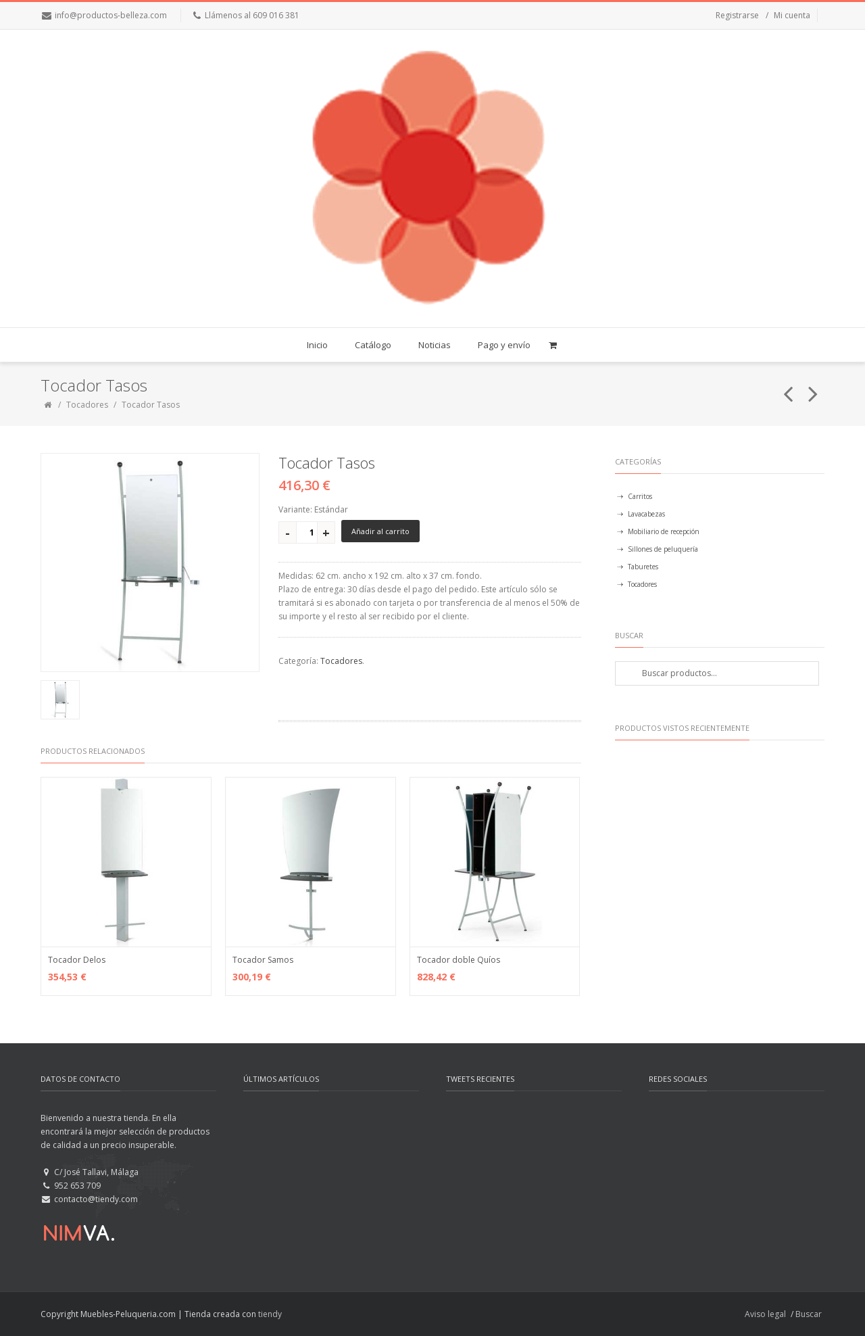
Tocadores (87, 404)
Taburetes (643, 566)
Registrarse (737, 15)
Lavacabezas (646, 514)
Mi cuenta (792, 15)
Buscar (808, 1314)
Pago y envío (504, 345)
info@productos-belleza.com (111, 15)
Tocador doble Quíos (458, 959)
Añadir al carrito (380, 531)
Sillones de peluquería (663, 549)
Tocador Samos (262, 959)
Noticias (434, 345)
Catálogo (373, 345)
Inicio (317, 345)
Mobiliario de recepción (663, 531)
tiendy (270, 1314)
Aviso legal (765, 1314)
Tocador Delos (76, 959)
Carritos (640, 496)
